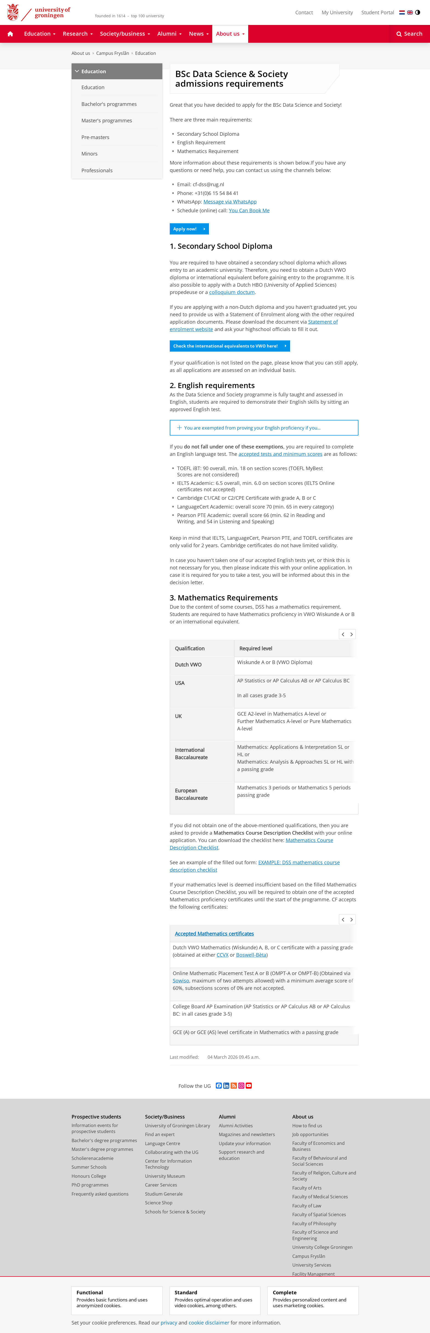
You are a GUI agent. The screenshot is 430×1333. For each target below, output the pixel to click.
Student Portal (377, 12)
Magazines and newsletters (247, 1122)
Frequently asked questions (100, 1181)
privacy (169, 1322)
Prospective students (96, 1104)
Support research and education (241, 1143)
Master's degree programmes (102, 1137)
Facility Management (313, 1261)
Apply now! (190, 229)
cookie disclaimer (209, 1322)
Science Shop (158, 1190)
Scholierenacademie (93, 1146)
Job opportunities (310, 1122)
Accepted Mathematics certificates (214, 921)
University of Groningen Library (177, 1113)
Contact (304, 12)
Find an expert (160, 1122)
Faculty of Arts (307, 1175)
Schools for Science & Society (175, 1199)
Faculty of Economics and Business (318, 1134)
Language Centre (162, 1131)
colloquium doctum (232, 293)
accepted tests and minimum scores (280, 456)
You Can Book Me (249, 210)
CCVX (222, 942)
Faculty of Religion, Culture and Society (324, 1163)
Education (145, 53)
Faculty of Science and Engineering (315, 1223)
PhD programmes (90, 1173)
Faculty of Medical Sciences (320, 1184)
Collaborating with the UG (172, 1140)
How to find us (307, 1113)
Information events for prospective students (95, 1116)
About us (81, 53)
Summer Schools (89, 1155)
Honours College (89, 1163)
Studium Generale (164, 1181)
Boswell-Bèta (251, 942)
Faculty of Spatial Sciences (319, 1202)
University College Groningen (322, 1235)
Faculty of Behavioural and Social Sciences (319, 1148)
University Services (311, 1253)
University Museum (165, 1163)
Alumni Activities (236, 1113)
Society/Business (165, 1104)
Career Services (161, 1173)
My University (337, 12)
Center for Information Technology (168, 1151)
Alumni (227, 1104)
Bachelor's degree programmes (104, 1128)
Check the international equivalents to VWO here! (233, 347)
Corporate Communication (320, 1270)
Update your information (245, 1131)
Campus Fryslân (112, 53)
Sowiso (181, 968)
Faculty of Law (306, 1193)
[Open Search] (409, 34)
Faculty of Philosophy (314, 1211)
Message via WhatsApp (230, 201)
